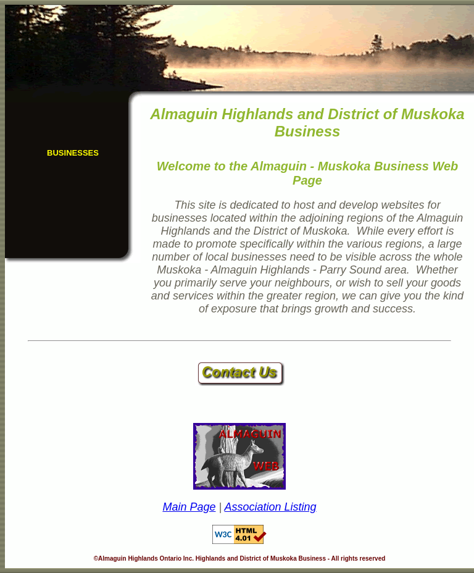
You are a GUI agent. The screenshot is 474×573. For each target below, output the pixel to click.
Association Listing (270, 507)
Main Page (188, 507)
